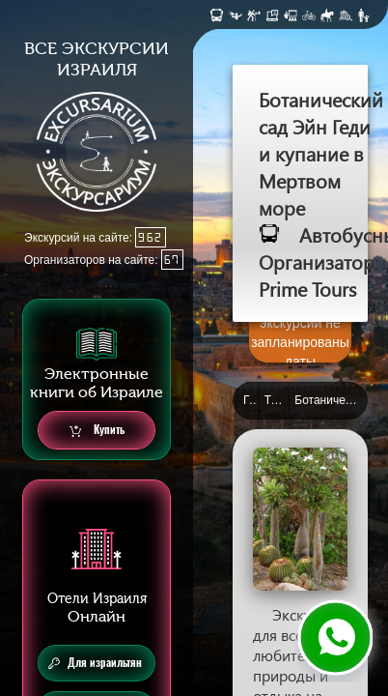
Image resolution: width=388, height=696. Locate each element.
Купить (97, 430)
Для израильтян (95, 663)
